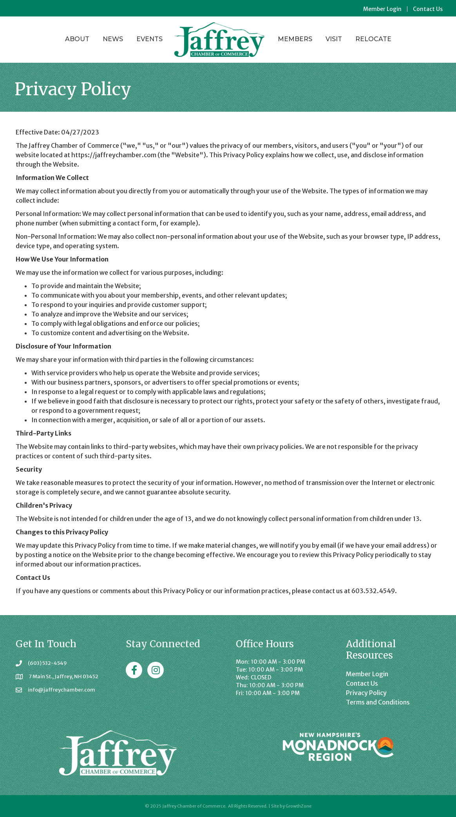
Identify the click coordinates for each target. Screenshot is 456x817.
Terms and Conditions (378, 702)
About (77, 39)
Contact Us (428, 9)
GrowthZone (298, 806)
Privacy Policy (366, 693)
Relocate (373, 39)
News (113, 39)
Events (149, 39)
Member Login (382, 9)
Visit (334, 39)
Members (295, 39)
